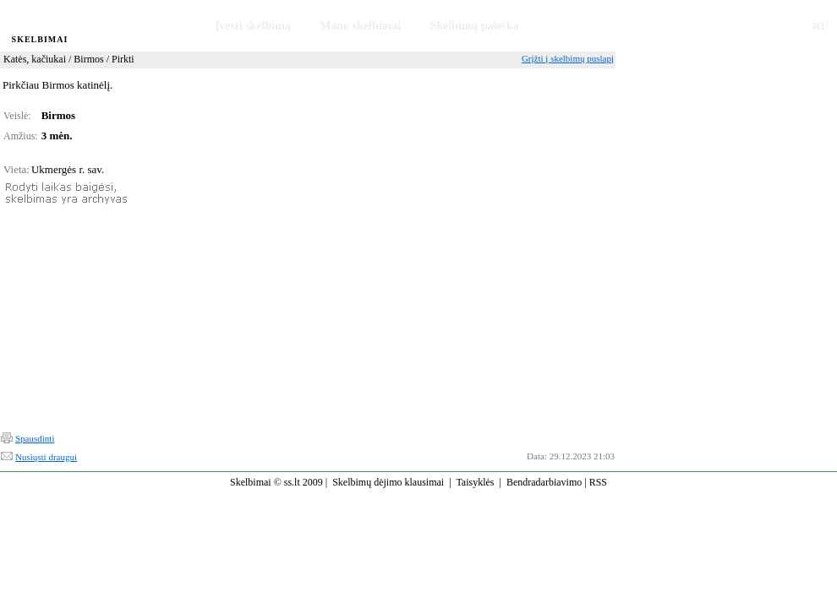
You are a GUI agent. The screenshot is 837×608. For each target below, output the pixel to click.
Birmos (88, 59)
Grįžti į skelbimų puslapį (568, 58)
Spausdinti (34, 438)
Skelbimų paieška (473, 25)
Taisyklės (475, 482)
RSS (598, 482)
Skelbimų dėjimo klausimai (388, 482)
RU (820, 25)
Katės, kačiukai (34, 59)
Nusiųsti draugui (46, 457)
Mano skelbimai (360, 25)
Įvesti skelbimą (253, 25)
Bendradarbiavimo (544, 482)
